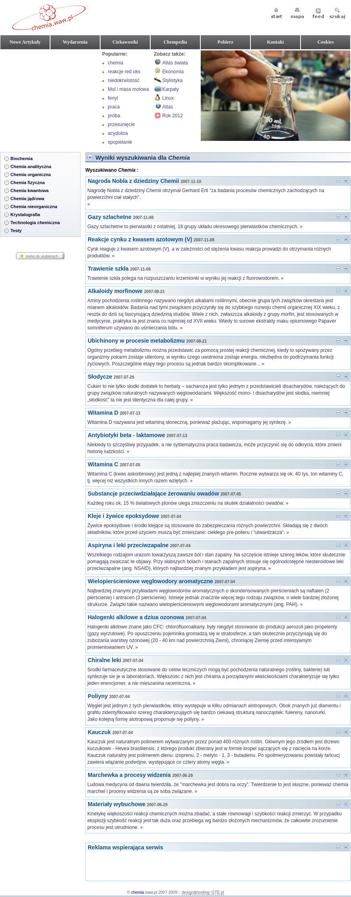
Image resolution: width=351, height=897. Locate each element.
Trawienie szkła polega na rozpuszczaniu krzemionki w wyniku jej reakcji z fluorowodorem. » (185, 278)
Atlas (167, 107)
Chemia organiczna (30, 174)
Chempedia (175, 42)
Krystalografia (25, 214)
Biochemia (21, 158)
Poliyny (98, 696)
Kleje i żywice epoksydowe (123, 516)
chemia (115, 63)
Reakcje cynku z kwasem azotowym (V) (140, 239)
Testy (16, 230)
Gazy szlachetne (109, 217)
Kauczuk (99, 732)
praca (114, 107)
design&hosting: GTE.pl (203, 892)
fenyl (113, 98)
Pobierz (225, 42)
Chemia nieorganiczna (33, 206)
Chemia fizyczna (27, 182)
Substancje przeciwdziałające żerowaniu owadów (153, 493)
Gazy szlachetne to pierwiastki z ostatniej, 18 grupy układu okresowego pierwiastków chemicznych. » (195, 226)
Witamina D (103, 412)
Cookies (325, 42)
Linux (168, 98)
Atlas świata (175, 63)
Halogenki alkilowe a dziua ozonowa (136, 617)
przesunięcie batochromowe (123, 125)
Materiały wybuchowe (116, 804)
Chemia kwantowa (29, 190)
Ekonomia (173, 71)
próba (114, 115)
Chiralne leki (104, 660)
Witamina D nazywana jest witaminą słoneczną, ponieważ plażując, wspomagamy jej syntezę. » (189, 422)
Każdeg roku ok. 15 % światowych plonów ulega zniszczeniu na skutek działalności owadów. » (187, 503)
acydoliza (118, 133)
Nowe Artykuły (25, 42)
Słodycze (100, 376)
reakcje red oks (124, 71)
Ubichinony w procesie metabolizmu (136, 340)
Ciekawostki (125, 42)
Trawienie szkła (108, 268)
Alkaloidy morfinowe (115, 291)
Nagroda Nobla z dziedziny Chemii (133, 181)
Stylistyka (172, 80)
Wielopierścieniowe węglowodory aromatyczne (150, 581)
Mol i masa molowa (128, 89)
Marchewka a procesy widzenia (129, 775)
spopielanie (120, 142)
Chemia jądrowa (27, 198)
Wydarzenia (75, 42)
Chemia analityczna (30, 166)
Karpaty (170, 89)
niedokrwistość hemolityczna (123, 81)
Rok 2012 (172, 115)
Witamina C (103, 464)
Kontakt (275, 42)
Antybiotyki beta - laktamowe (126, 435)
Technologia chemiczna (35, 222)
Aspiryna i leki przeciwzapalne (128, 545)
